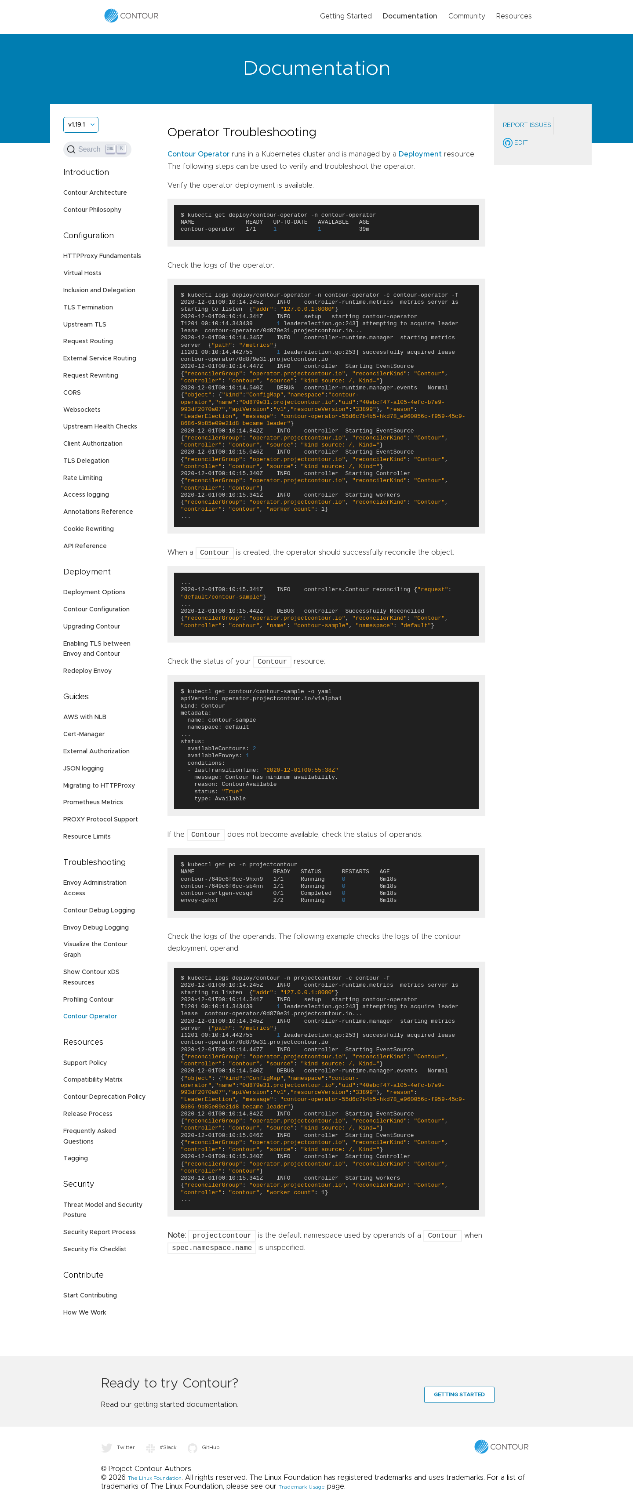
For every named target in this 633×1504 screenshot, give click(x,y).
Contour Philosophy (92, 210)
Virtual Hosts (82, 273)
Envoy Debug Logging (96, 928)
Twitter (118, 1447)
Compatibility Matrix (93, 1080)
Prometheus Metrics (93, 802)
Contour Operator (90, 1017)
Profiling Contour (88, 1000)
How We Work (84, 1313)
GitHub (204, 1447)
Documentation (410, 16)
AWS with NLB (84, 717)
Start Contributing (90, 1296)
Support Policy (85, 1063)
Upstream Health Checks (100, 427)
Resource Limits (87, 837)
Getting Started (346, 16)
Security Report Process (99, 1232)
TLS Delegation (86, 461)
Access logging (86, 495)
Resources (514, 16)
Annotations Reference (98, 512)
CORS (72, 393)
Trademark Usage (302, 1486)
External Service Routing (99, 359)
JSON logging (83, 769)
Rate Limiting (82, 478)
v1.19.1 (76, 125)
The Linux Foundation (155, 1478)
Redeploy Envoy (87, 671)
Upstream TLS (84, 325)
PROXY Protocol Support (100, 820)
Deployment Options (94, 592)
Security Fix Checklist (95, 1249)
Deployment (420, 154)
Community (466, 16)
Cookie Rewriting (88, 529)
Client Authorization (93, 444)
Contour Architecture (95, 193)
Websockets (82, 410)
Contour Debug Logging (99, 911)
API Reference (85, 546)
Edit (515, 143)
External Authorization (96, 751)
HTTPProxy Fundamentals (102, 256)
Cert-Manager (84, 734)
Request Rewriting (90, 376)
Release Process (88, 1114)
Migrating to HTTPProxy (99, 786)
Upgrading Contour (91, 627)
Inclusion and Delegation (99, 290)
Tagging (75, 1158)
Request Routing (88, 341)
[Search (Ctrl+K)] (97, 149)
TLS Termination (88, 308)
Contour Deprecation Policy (104, 1097)
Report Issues (527, 125)
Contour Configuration (96, 610)
